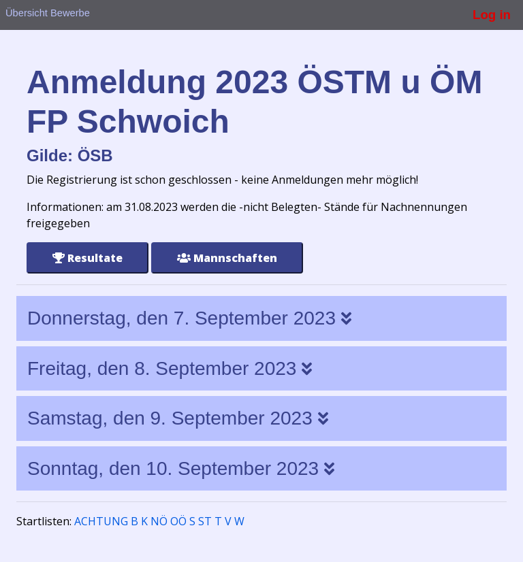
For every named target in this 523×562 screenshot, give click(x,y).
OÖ (178, 521)
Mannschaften (227, 257)
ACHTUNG (101, 521)
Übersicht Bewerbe (47, 12)
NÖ (159, 521)
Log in (492, 14)
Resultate (87, 257)
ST (205, 521)
